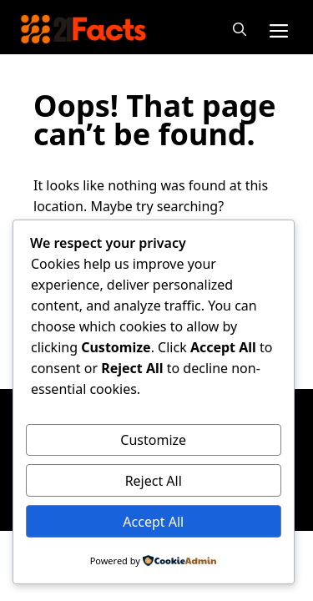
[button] (239, 29)
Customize (153, 440)
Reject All (153, 481)
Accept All (153, 522)
